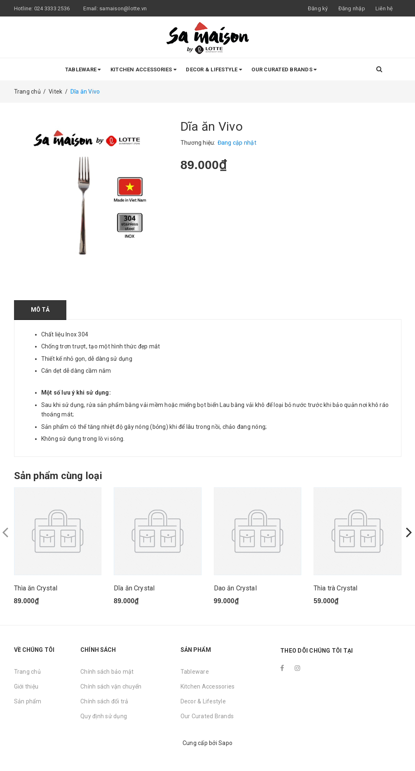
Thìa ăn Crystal (35, 588)
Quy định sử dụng (103, 716)
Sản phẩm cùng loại (58, 476)
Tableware (83, 69)
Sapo (225, 743)
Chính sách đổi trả (104, 701)
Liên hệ (384, 8)
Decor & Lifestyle (214, 69)
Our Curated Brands (284, 69)
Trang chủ (27, 671)
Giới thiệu (26, 686)
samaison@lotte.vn (123, 8)
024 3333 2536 (52, 8)
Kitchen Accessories (143, 69)
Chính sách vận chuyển (110, 686)
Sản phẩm (28, 701)
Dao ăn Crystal (235, 588)
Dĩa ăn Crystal (134, 588)
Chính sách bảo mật (107, 671)
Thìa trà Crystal (336, 588)
